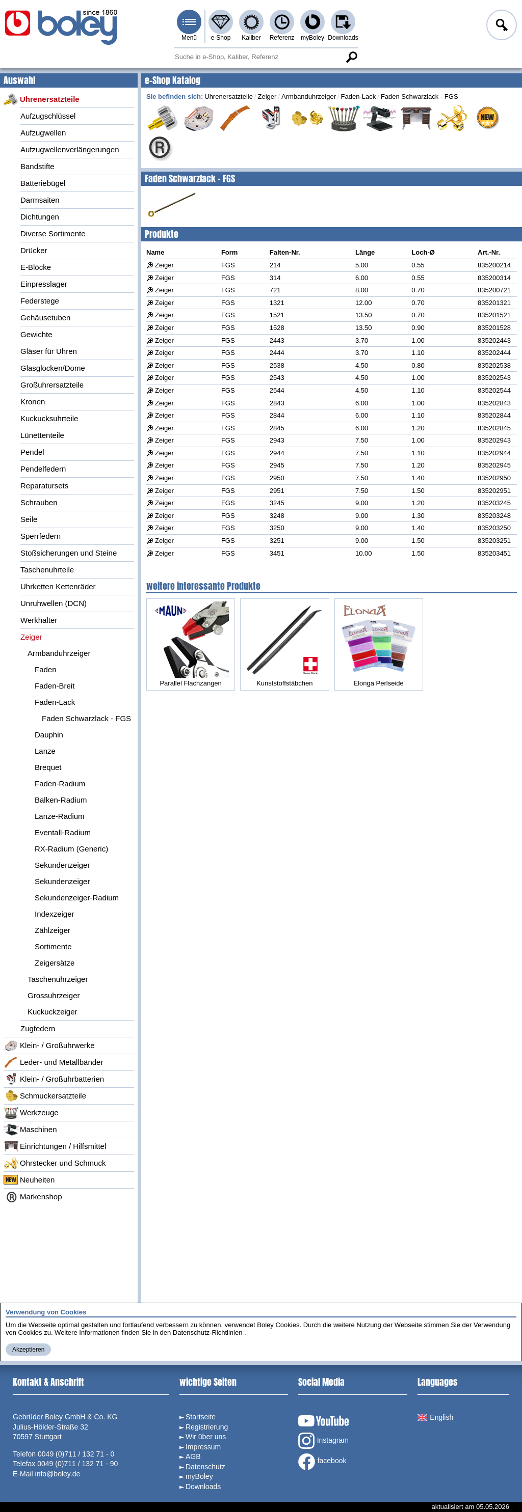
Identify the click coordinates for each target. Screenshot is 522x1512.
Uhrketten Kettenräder (58, 586)
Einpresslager (43, 284)
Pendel (32, 452)
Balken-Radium (61, 799)
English (435, 1417)
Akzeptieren (28, 1349)
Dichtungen (39, 216)
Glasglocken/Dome (52, 368)
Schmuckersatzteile (45, 1096)
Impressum (203, 1447)
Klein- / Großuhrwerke (49, 1045)
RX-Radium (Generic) (71, 848)
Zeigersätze (54, 962)
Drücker (33, 250)
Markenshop (33, 1197)
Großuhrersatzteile (52, 384)
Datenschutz (205, 1467)
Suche (351, 57)
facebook (322, 1461)
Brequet (48, 767)
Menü (189, 37)
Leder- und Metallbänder (53, 1062)
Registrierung (207, 1427)
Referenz (282, 37)
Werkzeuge (31, 1113)
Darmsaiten (40, 200)
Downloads (343, 37)
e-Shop (221, 37)
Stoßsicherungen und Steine (68, 552)
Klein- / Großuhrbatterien (54, 1079)
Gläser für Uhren (48, 351)
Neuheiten (29, 1180)
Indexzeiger (54, 914)
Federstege (39, 300)
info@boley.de (58, 1474)
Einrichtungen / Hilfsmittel (55, 1146)
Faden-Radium (60, 783)
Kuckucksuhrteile (49, 418)
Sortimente (53, 946)
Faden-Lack (55, 702)
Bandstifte (37, 166)
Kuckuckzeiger (52, 1011)
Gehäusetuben (45, 317)
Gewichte (36, 334)
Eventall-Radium (63, 832)
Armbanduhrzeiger (59, 653)
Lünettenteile (42, 435)
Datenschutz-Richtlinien (208, 1332)
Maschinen (30, 1129)
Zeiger (31, 637)
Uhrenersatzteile (42, 99)
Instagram (323, 1441)
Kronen (32, 401)
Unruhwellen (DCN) (53, 603)
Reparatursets (44, 485)
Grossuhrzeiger (54, 995)
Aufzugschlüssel (47, 116)
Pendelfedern (43, 468)
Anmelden (500, 26)
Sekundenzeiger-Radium (77, 897)
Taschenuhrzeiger (58, 979)
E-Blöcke (35, 267)
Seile (28, 519)
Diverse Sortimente (53, 233)
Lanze (45, 751)
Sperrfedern (40, 536)
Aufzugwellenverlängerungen (69, 149)
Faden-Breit (54, 685)
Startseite (201, 1417)
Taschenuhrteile (47, 569)
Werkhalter (38, 620)
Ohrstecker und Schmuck (55, 1163)
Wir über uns (206, 1437)
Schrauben (39, 502)
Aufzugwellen (43, 132)
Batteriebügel (42, 183)
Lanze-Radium (60, 816)
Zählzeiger (52, 930)
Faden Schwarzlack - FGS (86, 718)
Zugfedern (37, 1028)
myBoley (312, 37)
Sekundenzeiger (62, 865)
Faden (46, 669)
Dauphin (49, 734)
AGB (193, 1456)
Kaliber (251, 37)
